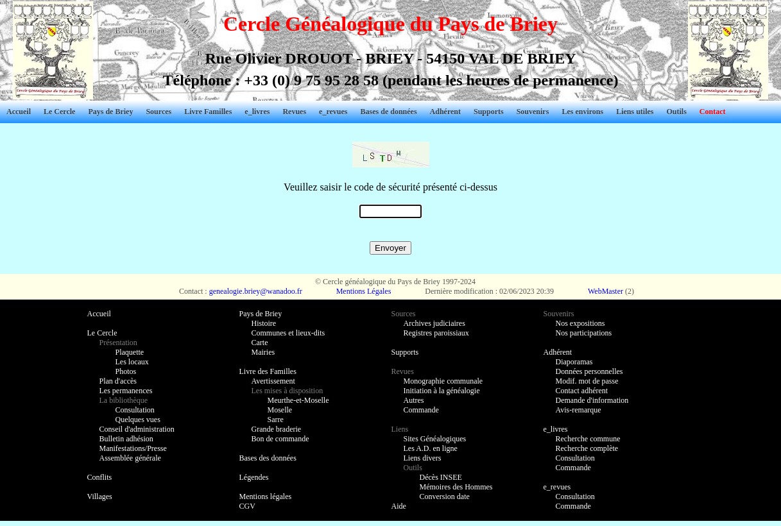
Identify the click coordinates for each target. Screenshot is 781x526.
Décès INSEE (441, 477)
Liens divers (423, 458)
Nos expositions (580, 323)
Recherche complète (587, 448)
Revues (294, 111)
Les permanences (126, 390)
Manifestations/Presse (133, 448)
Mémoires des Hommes (456, 486)
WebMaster (605, 291)
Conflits (99, 477)
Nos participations (584, 332)
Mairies (263, 352)
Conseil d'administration (137, 429)
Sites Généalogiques (435, 438)
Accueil (18, 111)
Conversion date (445, 496)
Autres (414, 400)
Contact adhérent (582, 390)
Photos (126, 371)
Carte (260, 342)
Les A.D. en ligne (431, 448)
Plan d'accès (118, 381)
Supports (489, 111)
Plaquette (130, 352)
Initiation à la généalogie (442, 390)
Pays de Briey (110, 111)
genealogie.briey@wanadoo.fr (255, 291)
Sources (158, 111)
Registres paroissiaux (436, 332)
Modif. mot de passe (587, 381)
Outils (677, 111)
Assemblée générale (130, 458)
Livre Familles (208, 111)
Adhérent (445, 111)
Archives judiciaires (434, 323)
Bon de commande (280, 438)
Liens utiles (634, 111)
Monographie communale (443, 381)
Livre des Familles (267, 371)
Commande (421, 409)
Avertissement (273, 381)
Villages (99, 496)
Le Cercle (59, 111)
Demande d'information (592, 400)
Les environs (582, 111)
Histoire (264, 323)
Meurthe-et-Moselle (298, 400)
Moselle (280, 409)
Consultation (135, 409)
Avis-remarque (578, 409)
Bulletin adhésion (126, 438)
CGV (247, 506)
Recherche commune (588, 438)
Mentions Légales (363, 291)
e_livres (257, 111)
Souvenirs (533, 111)
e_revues (333, 111)
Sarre (276, 419)
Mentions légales (265, 496)
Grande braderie (277, 429)
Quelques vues (138, 419)
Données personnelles (589, 371)
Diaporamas (574, 361)
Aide (398, 506)
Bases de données (389, 111)
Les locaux (132, 361)
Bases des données (267, 458)
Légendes (254, 477)
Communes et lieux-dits (288, 332)
